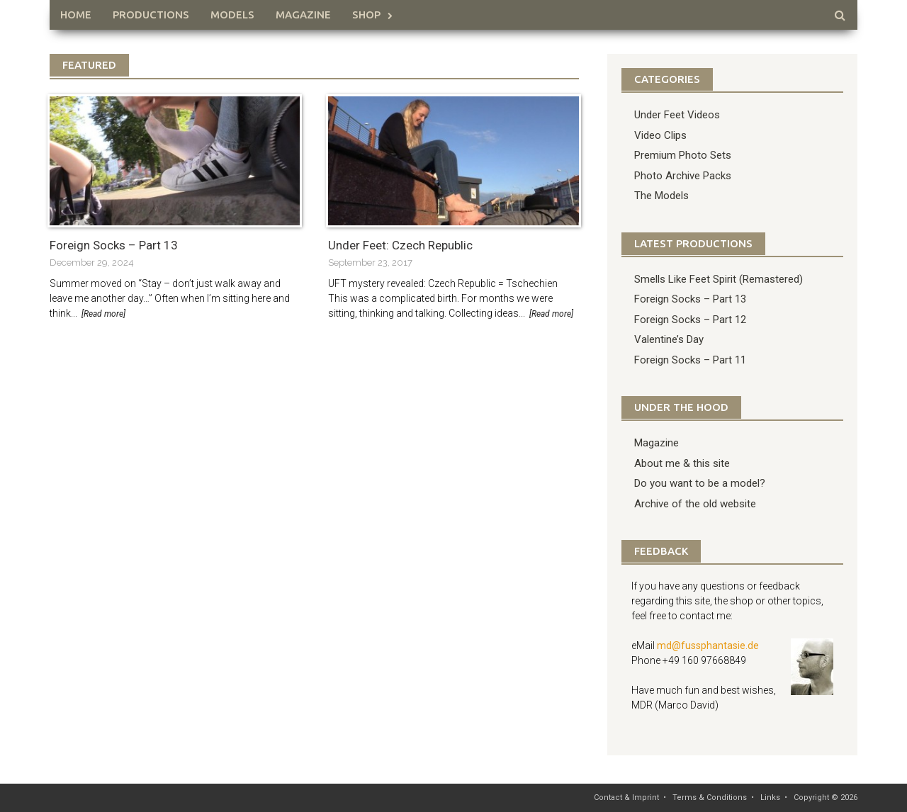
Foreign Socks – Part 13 (114, 245)
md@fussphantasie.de (708, 645)
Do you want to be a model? (699, 483)
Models (232, 15)
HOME (75, 15)
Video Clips (660, 135)
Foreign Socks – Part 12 (690, 319)
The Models (661, 195)
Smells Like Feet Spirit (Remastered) (718, 279)
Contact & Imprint (626, 797)
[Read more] (103, 314)
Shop (366, 15)
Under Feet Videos (677, 114)
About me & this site (682, 463)
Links (770, 797)
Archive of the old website (695, 503)
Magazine (303, 15)
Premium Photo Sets (682, 155)
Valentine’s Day (669, 339)
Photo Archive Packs (682, 175)
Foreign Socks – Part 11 (690, 360)
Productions (151, 15)
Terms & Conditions (709, 797)
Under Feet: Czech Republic (400, 245)
